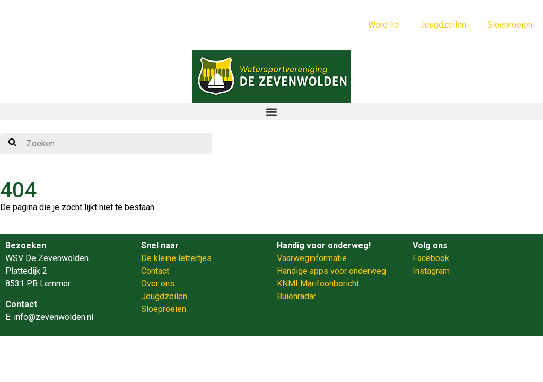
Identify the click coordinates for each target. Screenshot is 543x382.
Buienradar (296, 296)
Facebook (431, 258)
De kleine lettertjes (176, 258)
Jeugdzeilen (443, 25)
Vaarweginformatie (312, 258)
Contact (155, 271)
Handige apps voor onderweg (331, 271)
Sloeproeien (509, 25)
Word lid (383, 25)
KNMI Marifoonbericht (318, 284)
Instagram (431, 271)
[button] (271, 111)
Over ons (157, 284)
